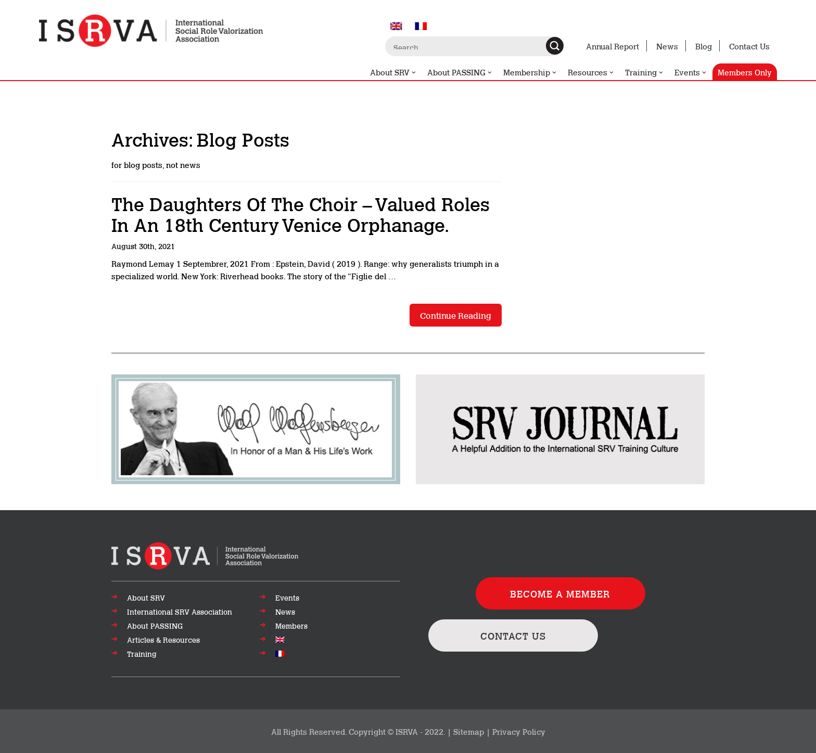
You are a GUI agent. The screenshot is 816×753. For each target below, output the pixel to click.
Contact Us (749, 46)
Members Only (745, 72)
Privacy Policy (518, 731)
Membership (530, 72)
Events (690, 72)
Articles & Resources (163, 640)
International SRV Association (179, 611)
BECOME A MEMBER (560, 593)
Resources (591, 72)
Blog (703, 46)
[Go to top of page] (204, 555)
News (667, 46)
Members (291, 626)
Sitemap (468, 731)
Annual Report (612, 46)
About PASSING (460, 72)
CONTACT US (513, 635)
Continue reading (455, 315)
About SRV (393, 72)
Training (644, 72)
